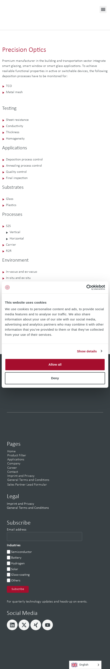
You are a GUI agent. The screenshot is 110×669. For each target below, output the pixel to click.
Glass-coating (20, 575)
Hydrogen (18, 563)
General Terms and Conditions (28, 480)
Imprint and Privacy (20, 476)
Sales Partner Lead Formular (27, 484)
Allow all (55, 364)
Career (12, 468)
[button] (103, 9)
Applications (15, 459)
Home (11, 451)
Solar (14, 569)
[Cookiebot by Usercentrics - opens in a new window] (86, 287)
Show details (87, 351)
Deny (55, 378)
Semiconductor (21, 552)
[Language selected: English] (85, 665)
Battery (16, 557)
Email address (16, 529)
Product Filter (16, 455)
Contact (12, 472)
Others (15, 580)
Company (13, 463)
